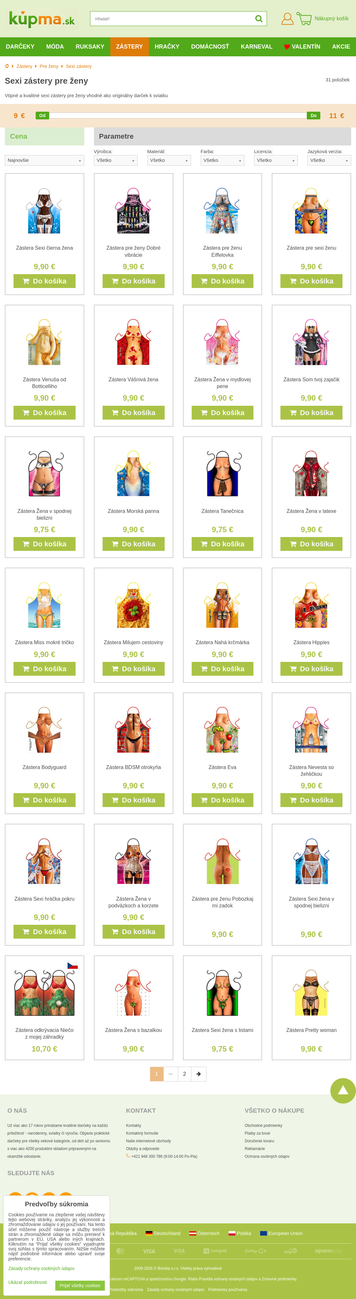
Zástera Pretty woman (311, 1030)
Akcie (341, 46)
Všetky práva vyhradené (201, 1268)
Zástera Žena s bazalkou (133, 1030)
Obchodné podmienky (263, 1125)
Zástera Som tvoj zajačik (311, 379)
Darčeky (20, 46)
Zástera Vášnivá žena (134, 379)
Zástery (129, 46)
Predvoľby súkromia (126, 1289)
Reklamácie (255, 1148)
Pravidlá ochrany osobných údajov (228, 1279)
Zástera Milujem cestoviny (133, 642)
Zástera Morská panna (133, 511)
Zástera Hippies (312, 642)
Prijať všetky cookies (80, 1285)
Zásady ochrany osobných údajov (176, 1289)
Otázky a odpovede (142, 1148)
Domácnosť (210, 46)
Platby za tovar (257, 1133)
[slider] (42, 115)
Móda (55, 46)
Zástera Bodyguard (44, 767)
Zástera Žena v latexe (311, 511)
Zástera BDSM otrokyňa (133, 767)
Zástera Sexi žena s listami (222, 1030)
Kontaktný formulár (142, 1133)
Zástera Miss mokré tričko (44, 642)
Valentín (302, 47)
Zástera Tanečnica (222, 511)
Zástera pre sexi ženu (311, 248)
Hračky (167, 46)
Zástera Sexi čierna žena (44, 248)
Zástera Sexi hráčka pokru (44, 899)
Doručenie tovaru (259, 1141)
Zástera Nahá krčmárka (222, 642)
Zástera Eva (222, 767)
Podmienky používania (227, 1289)
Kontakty (133, 1125)
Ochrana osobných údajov (267, 1156)
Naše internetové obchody (148, 1141)
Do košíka (44, 281)
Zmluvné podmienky (279, 1279)
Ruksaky (90, 46)
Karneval (257, 46)
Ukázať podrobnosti (27, 1282)
